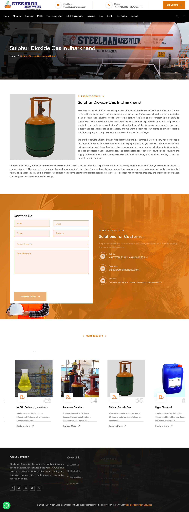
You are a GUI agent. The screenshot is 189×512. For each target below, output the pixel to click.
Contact (134, 16)
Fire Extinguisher (54, 16)
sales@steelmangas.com (74, 7)
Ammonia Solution (110, 407)
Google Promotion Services (138, 505)
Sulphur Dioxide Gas (158, 407)
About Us (17, 16)
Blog (101, 16)
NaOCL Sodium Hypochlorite (70, 407)
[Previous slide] (34, 351)
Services (91, 16)
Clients (110, 16)
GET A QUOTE (174, 5)
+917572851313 (121, 7)
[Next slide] (147, 351)
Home (6, 16)
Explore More (16, 426)
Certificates (122, 16)
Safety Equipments (74, 16)
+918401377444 (135, 7)
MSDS (40, 16)
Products (29, 16)
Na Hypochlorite (17, 407)
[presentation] (34, 283)
